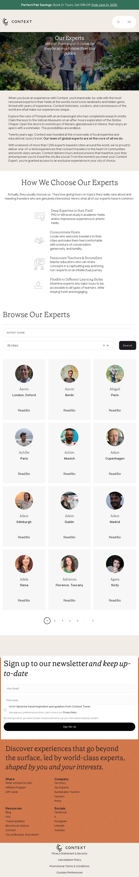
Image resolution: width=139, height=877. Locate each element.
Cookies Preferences (69, 872)
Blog (8, 812)
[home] (19, 25)
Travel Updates (15, 821)
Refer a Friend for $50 (19, 783)
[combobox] (58, 345)
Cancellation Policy (69, 860)
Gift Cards (12, 792)
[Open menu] (129, 22)
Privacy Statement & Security (69, 853)
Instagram (60, 821)
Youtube (59, 830)
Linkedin (59, 825)
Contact (11, 830)
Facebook (60, 812)
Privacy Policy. (70, 712)
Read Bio (24, 410)
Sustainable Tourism (67, 792)
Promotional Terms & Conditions (69, 866)
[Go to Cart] (118, 22)
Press (57, 801)
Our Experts (61, 787)
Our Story (60, 783)
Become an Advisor (17, 825)
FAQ (8, 816)
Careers (59, 796)
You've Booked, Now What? (22, 834)
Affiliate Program (16, 787)
